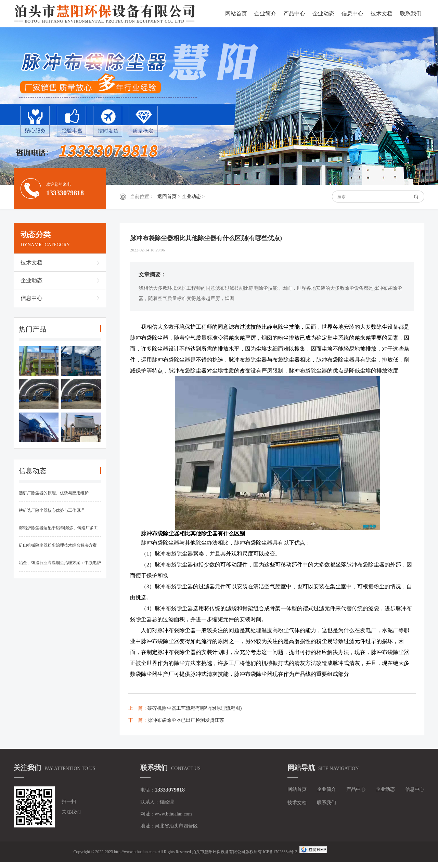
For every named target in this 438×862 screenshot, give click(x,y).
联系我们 (411, 13)
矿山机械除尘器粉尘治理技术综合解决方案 (58, 545)
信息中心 (352, 13)
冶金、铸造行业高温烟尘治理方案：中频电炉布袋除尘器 (60, 566)
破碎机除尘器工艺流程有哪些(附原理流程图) (194, 708)
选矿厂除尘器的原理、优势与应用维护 (54, 493)
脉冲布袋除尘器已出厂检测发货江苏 (185, 720)
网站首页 (236, 13)
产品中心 (294, 13)
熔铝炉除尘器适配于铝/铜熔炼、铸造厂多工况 (58, 531)
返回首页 (167, 196)
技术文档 (381, 13)
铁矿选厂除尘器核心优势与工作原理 (52, 510)
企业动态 (323, 13)
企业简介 (265, 13)
